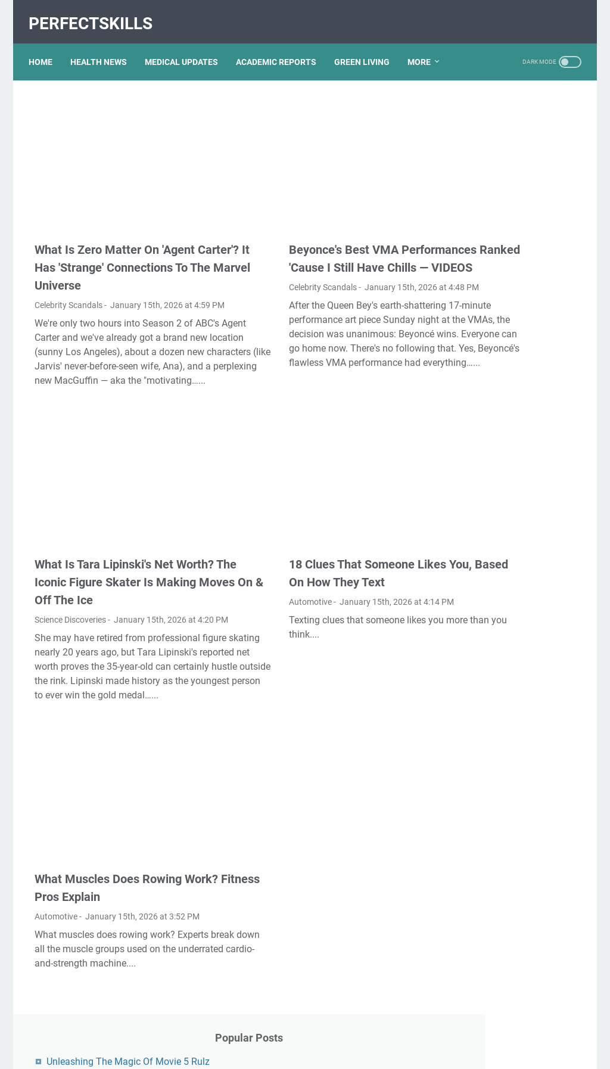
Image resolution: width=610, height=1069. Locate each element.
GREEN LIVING (368, 47)
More (425, 47)
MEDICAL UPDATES (187, 47)
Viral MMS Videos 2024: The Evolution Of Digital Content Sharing (509, 364)
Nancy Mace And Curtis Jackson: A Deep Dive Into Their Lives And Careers (504, 718)
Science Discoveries (70, 614)
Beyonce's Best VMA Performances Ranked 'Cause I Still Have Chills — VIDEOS (305, 222)
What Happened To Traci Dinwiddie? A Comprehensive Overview (510, 815)
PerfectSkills (96, 14)
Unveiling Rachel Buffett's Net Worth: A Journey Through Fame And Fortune (511, 545)
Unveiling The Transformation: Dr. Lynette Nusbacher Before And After (507, 413)
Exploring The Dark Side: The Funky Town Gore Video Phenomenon (510, 315)
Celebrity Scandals (68, 277)
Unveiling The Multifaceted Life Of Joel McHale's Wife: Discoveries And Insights (505, 634)
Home (46, 47)
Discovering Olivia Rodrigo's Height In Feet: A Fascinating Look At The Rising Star (509, 461)
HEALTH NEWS (104, 47)
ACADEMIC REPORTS (282, 47)
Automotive (244, 578)
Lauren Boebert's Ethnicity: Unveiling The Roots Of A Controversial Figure (504, 767)
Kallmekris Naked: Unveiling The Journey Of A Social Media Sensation (507, 266)
